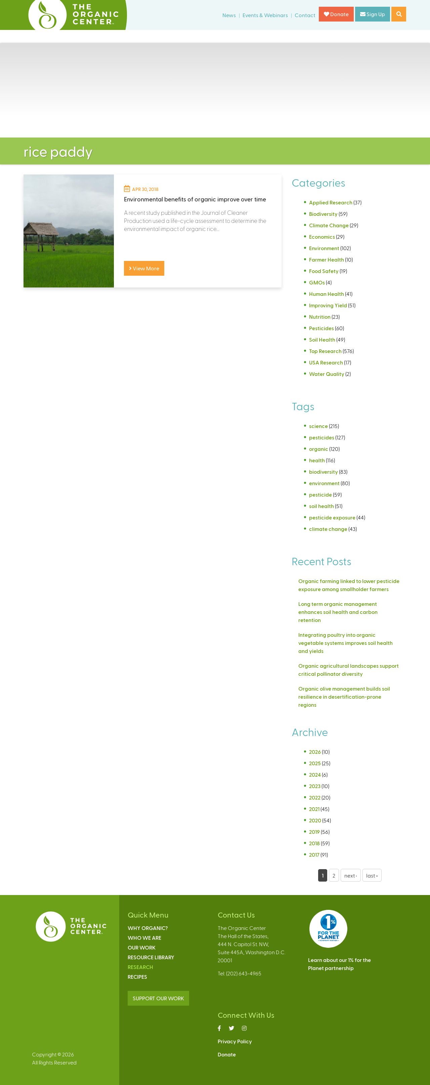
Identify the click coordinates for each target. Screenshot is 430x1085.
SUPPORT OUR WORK (158, 998)
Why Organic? (148, 928)
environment (324, 483)
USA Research (326, 362)
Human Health (326, 293)
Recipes (137, 976)
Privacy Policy (235, 1041)
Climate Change (329, 225)
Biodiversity (323, 213)
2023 (314, 786)
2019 (314, 831)
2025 (315, 763)
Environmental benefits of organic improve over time (195, 198)
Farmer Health (326, 259)
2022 (314, 797)
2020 (315, 820)
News (229, 15)
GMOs (317, 282)
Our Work (142, 947)
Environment (324, 248)
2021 (314, 809)
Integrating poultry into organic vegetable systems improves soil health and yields (345, 642)
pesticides (321, 437)
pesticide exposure (332, 517)
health (317, 460)
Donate (336, 14)
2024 (315, 774)
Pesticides (321, 328)
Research (140, 967)
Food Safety (324, 271)
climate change (328, 529)
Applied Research (330, 202)
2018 (314, 843)
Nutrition (320, 316)
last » (372, 875)
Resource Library (151, 957)
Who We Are (144, 937)
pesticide (320, 494)
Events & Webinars (265, 15)
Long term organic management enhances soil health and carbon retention (338, 611)
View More (144, 268)
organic (318, 448)
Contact (305, 15)
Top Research (325, 351)
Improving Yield (328, 305)
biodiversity (323, 471)
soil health (321, 506)
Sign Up (372, 14)
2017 (314, 854)
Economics (322, 236)
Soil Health (322, 339)
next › (350, 875)
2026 (315, 751)
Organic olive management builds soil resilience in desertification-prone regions (344, 696)
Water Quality (326, 374)
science (318, 426)
